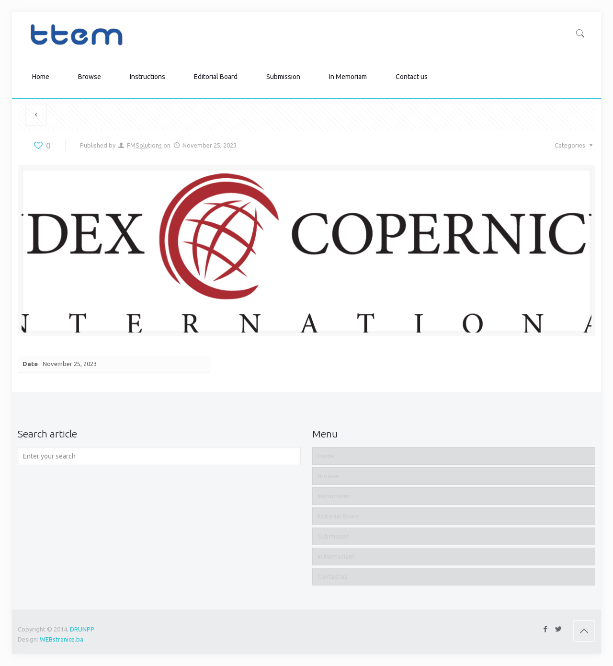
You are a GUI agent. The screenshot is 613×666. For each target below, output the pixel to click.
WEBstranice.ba (61, 639)
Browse (328, 475)
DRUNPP (82, 629)
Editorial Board (339, 516)
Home (326, 455)
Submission (334, 536)
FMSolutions (144, 145)
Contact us (332, 576)
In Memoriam (336, 556)
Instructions (334, 496)
